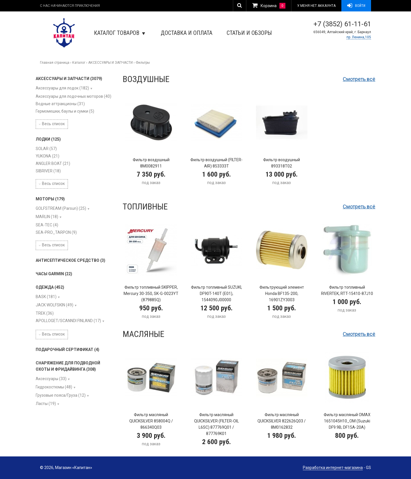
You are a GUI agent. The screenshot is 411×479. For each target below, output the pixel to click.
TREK (45, 313)
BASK (46, 296)
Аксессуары (51, 378)
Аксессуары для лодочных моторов (73, 96)
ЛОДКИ (48, 139)
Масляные (143, 334)
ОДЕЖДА (50, 287)
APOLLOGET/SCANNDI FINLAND (68, 320)
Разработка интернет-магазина (333, 467)
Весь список (52, 123)
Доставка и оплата (186, 32)
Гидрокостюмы (54, 387)
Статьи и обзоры (249, 32)
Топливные (145, 206)
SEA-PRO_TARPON (56, 232)
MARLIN (47, 216)
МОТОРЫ (50, 199)
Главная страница (54, 63)
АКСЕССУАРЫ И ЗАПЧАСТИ (110, 63)
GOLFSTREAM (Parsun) (61, 208)
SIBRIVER (48, 171)
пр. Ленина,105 (358, 37)
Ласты (46, 403)
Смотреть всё (359, 79)
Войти (356, 5)
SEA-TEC (47, 225)
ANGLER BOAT (53, 163)
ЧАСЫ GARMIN (54, 274)
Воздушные (146, 79)
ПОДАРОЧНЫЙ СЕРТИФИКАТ (67, 349)
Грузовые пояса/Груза (61, 395)
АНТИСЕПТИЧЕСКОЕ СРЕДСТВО (70, 260)
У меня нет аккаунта (316, 6)
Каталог (78, 63)
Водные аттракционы (60, 103)
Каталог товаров (119, 32)
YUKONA (47, 156)
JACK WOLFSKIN (54, 305)
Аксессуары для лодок (62, 88)
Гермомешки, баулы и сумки (65, 111)
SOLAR (46, 148)
